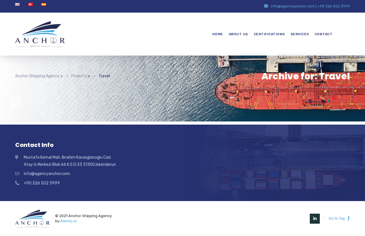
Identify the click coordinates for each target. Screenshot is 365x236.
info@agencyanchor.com (293, 6)
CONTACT (324, 34)
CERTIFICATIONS (269, 34)
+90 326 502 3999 (333, 6)
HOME (217, 34)
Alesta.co (68, 221)
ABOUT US (238, 34)
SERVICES (300, 34)
